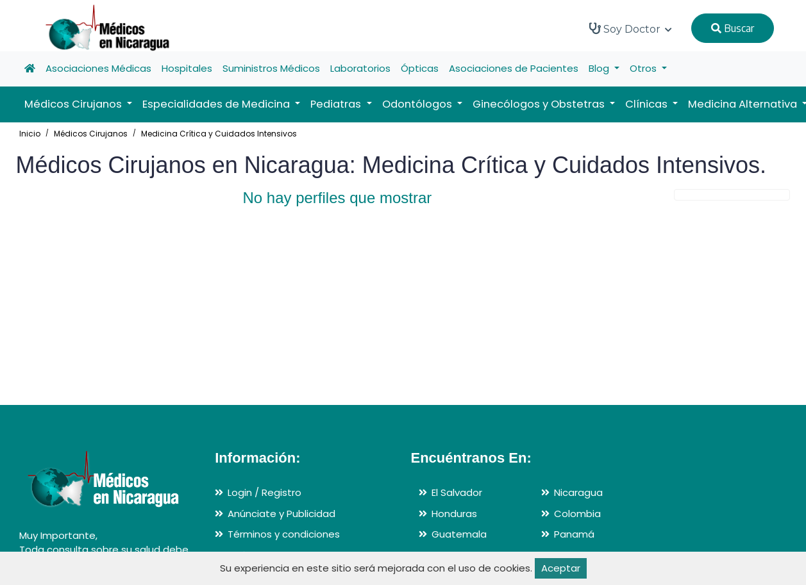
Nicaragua (578, 492)
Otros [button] (644, 68)
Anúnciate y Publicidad (281, 513)
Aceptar (560, 568)
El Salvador (457, 492)
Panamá (574, 534)
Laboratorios (360, 68)
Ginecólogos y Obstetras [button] (540, 104)
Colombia (577, 513)
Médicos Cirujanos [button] (74, 104)
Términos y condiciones (284, 534)
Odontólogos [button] (418, 104)
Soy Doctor (630, 28)
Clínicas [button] (647, 104)
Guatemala (459, 534)
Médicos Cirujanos (91, 133)
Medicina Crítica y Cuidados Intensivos (219, 133)
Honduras (454, 513)
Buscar (732, 28)
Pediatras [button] (337, 104)
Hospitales (187, 68)
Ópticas (420, 68)
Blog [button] (600, 68)
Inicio (29, 133)
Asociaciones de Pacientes (513, 68)
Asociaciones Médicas (98, 68)
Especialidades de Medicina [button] (217, 104)
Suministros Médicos (271, 68)
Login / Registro (264, 492)
